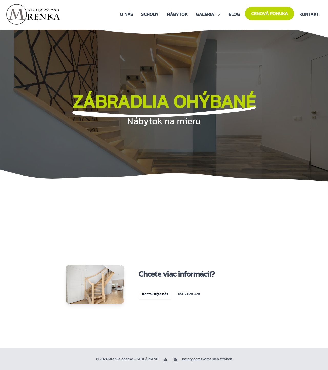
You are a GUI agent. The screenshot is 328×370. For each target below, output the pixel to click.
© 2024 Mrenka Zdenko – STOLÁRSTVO (127, 359)
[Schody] (150, 14)
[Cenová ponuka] (269, 13)
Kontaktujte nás (155, 294)
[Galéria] (208, 14)
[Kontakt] (309, 14)
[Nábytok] (177, 14)
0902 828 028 (189, 294)
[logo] (33, 14)
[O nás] (126, 14)
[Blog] (234, 14)
